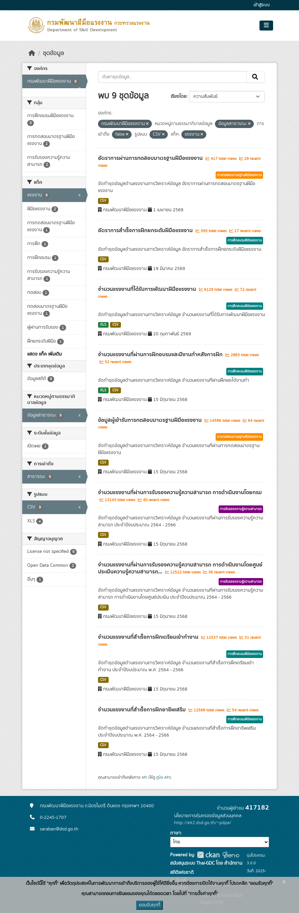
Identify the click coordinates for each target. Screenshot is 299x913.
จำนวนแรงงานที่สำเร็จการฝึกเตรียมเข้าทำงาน (149, 637)
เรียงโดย (178, 96)
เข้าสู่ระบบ (261, 5)
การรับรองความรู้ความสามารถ (241, 509)
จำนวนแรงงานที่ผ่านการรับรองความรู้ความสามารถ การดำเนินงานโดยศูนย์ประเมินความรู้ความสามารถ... (180, 568)
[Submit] (256, 77)
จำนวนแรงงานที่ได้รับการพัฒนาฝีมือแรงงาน (147, 289)
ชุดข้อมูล (53, 53)
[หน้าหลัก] (32, 53)
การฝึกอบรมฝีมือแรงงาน (245, 240)
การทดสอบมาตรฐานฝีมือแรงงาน (239, 175)
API (144, 777)
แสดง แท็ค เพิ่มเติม (44, 354)
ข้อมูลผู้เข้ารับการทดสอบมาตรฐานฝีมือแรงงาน (150, 420)
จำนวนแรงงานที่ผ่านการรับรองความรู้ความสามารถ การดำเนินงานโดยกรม (180, 492)
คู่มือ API (163, 777)
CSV (103, 200)
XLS (103, 324)
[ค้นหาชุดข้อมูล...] (172, 77)
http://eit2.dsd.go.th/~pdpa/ (202, 822)
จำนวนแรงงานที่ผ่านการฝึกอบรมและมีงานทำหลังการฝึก (161, 354)
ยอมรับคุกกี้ (149, 905)
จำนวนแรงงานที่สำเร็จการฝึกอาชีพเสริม (142, 709)
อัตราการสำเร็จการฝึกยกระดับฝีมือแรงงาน (146, 230)
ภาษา (175, 833)
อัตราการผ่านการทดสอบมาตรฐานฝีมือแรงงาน (151, 158)
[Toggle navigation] (266, 26)
